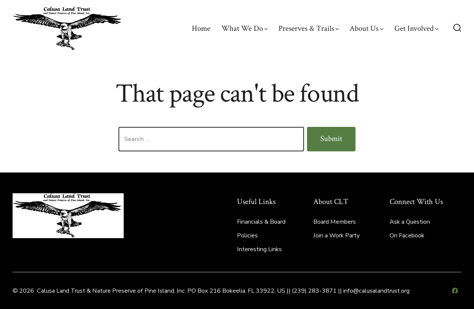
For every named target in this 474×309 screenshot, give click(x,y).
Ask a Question (410, 222)
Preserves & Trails (308, 28)
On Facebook (407, 235)
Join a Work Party (336, 235)
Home (201, 28)
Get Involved (416, 28)
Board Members (334, 222)
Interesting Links (259, 249)
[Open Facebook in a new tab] (454, 290)
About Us (366, 28)
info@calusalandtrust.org (376, 291)
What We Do (244, 28)
